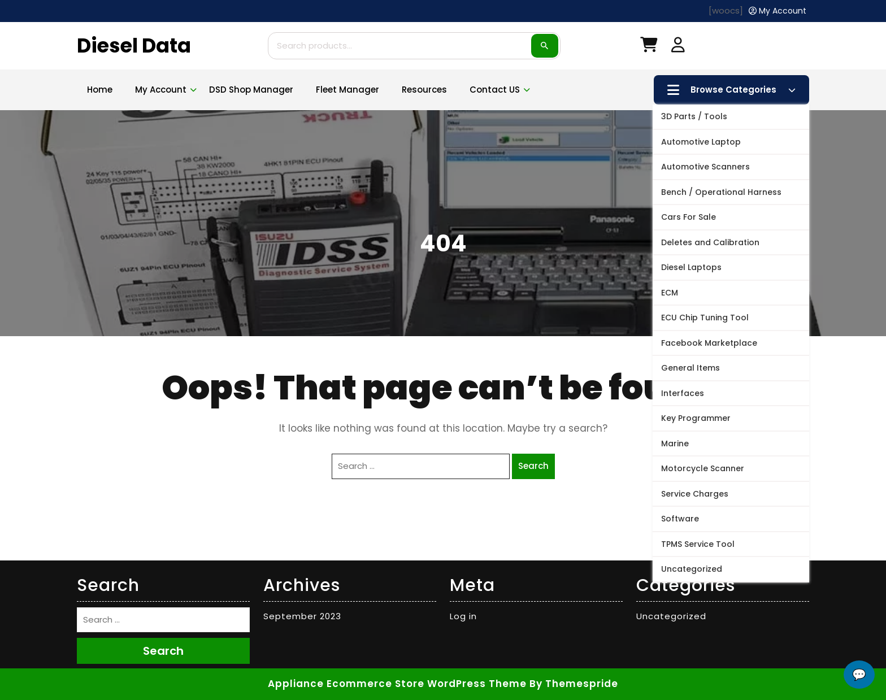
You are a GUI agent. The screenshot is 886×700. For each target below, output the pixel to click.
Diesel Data (134, 45)
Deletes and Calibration (710, 242)
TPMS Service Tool (698, 544)
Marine (675, 443)
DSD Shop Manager (251, 89)
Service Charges (694, 493)
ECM (669, 292)
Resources (424, 89)
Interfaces (682, 393)
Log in (463, 616)
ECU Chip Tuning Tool (705, 317)
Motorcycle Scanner (702, 468)
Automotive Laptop (701, 141)
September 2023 (302, 616)
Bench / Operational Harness (721, 192)
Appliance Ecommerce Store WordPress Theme (397, 683)
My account (160, 89)
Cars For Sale (688, 217)
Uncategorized (691, 569)
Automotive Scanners (705, 166)
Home (99, 89)
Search (544, 46)
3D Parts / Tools (694, 116)
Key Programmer (696, 418)
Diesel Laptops (691, 267)
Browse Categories (731, 90)
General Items (690, 367)
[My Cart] (648, 47)
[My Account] (777, 11)
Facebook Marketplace (709, 343)
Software (680, 518)
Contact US (495, 89)
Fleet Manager (347, 89)
